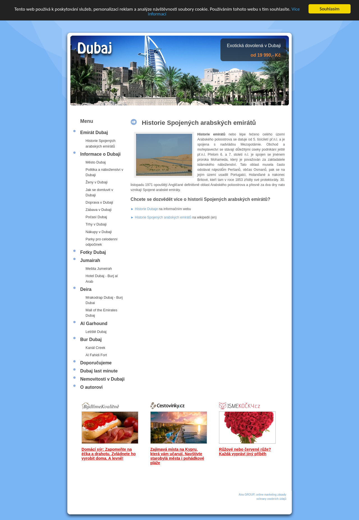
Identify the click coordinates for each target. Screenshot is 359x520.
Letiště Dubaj (96, 331)
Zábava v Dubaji (98, 210)
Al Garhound (93, 323)
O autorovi (91, 387)
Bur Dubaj (91, 339)
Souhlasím (330, 9)
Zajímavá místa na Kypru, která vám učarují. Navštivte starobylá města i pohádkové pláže (177, 456)
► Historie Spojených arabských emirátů (161, 217)
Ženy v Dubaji (96, 182)
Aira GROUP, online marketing (258, 494)
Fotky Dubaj (93, 252)
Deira (85, 289)
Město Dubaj (96, 162)
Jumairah (90, 260)
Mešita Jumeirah (99, 268)
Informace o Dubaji (100, 154)
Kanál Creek (95, 348)
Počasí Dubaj (96, 217)
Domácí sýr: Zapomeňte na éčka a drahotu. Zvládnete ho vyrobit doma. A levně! (109, 454)
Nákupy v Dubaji (99, 232)
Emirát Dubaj (94, 132)
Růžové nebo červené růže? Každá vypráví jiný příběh (245, 451)
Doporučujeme (96, 362)
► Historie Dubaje (144, 209)
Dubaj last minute (99, 371)
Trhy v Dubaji (96, 224)
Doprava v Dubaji (99, 202)
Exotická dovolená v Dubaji (254, 45)
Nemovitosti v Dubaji (102, 379)
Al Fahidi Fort (96, 355)
